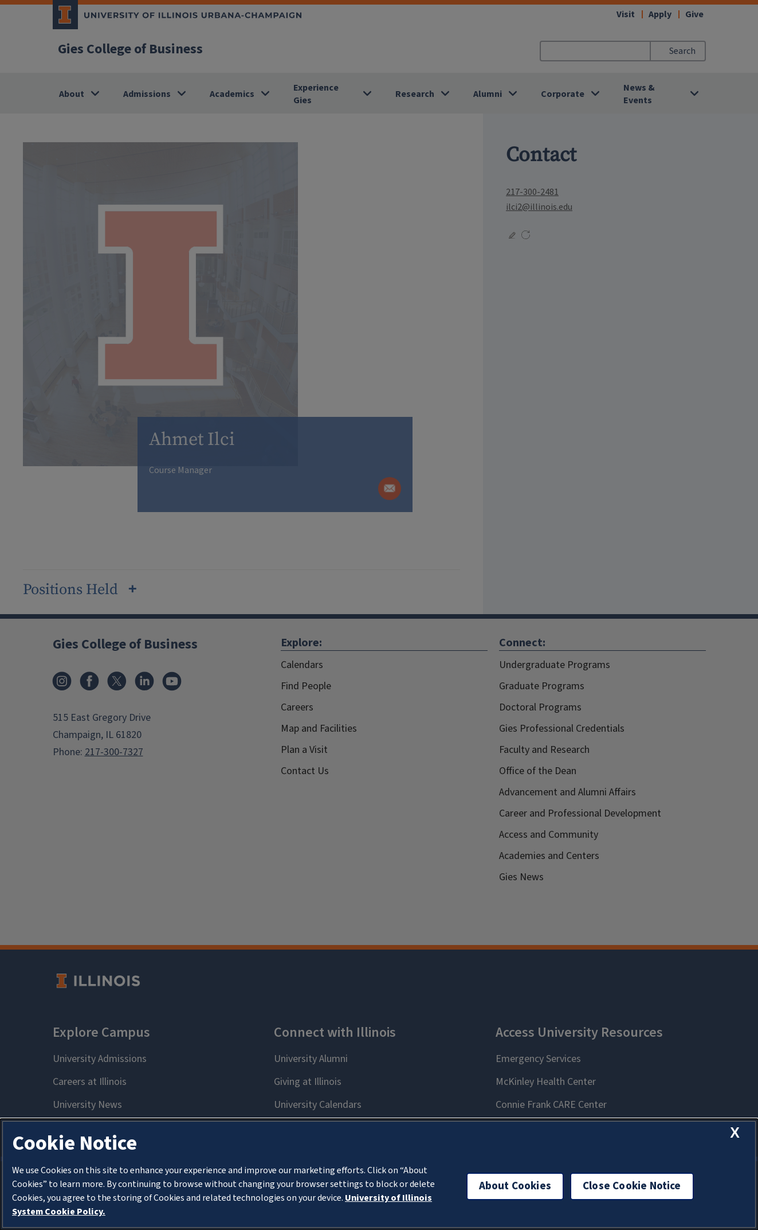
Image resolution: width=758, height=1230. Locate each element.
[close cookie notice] (735, 1133)
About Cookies (515, 1186)
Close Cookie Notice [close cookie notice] (632, 1186)
